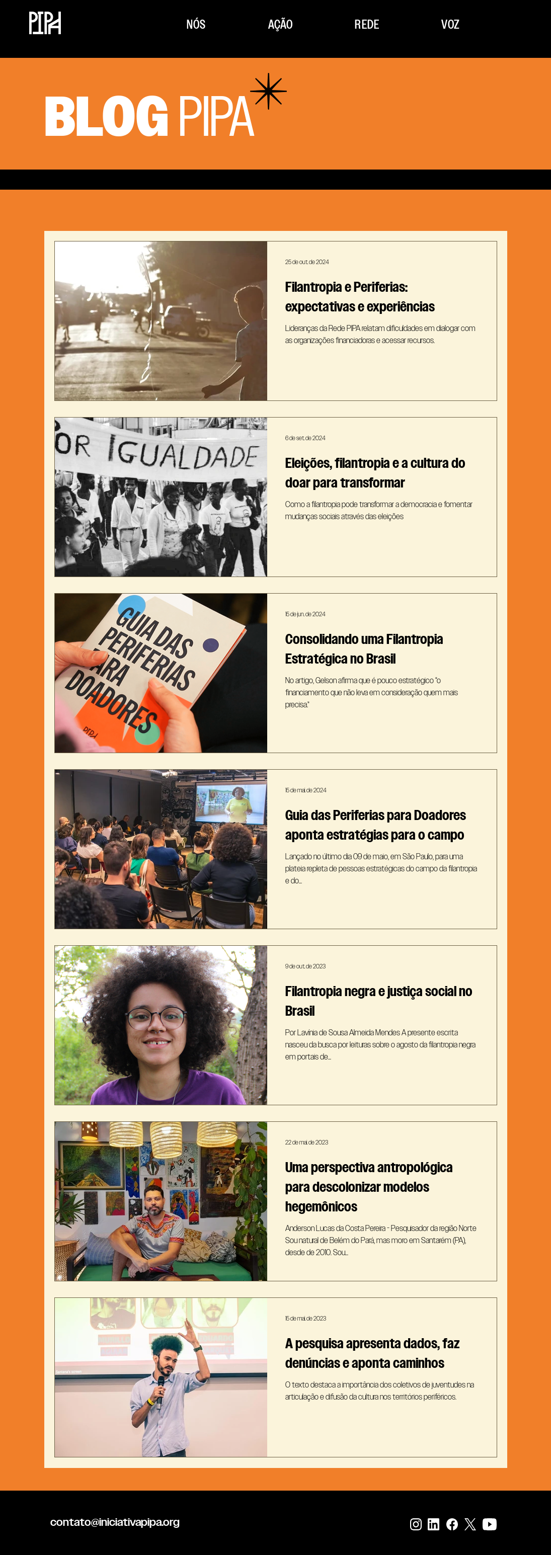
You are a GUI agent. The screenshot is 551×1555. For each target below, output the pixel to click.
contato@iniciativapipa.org (115, 1522)
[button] (196, 24)
